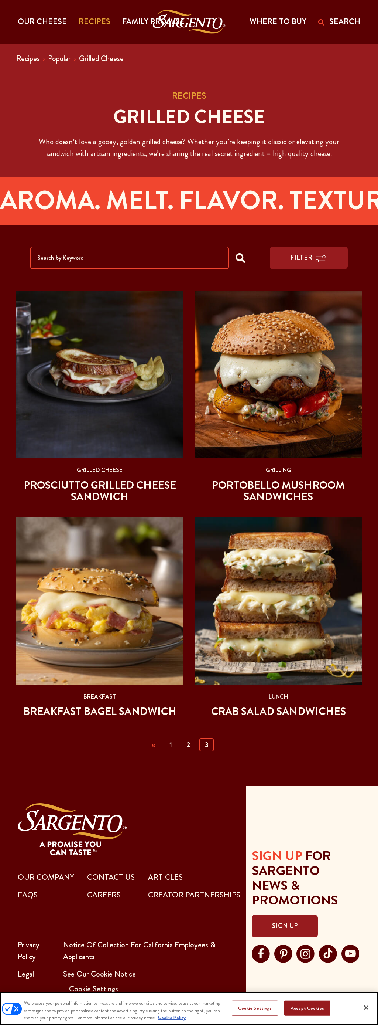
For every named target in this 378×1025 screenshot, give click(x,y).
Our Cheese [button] (42, 21)
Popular (59, 58)
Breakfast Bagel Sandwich (99, 711)
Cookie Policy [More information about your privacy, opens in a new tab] (172, 1017)
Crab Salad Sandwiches (278, 711)
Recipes (28, 58)
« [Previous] (153, 744)
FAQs (28, 894)
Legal (26, 974)
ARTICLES (165, 877)
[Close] (366, 1007)
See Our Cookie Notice (99, 974)
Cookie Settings (255, 1007)
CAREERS (104, 894)
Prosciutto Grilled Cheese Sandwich (100, 491)
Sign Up (285, 926)
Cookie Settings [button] (93, 988)
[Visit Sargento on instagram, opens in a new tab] (305, 952)
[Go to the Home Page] (189, 21)
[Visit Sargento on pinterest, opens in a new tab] (283, 952)
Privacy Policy (28, 950)
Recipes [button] (94, 21)
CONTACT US (111, 877)
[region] (189, 1008)
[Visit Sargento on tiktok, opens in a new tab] (328, 952)
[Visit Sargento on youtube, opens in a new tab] (350, 952)
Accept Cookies (307, 1007)
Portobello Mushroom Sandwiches (278, 491)
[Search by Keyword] (129, 258)
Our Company (46, 877)
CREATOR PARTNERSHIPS (194, 894)
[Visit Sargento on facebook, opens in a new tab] (261, 952)
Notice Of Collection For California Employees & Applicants (139, 950)
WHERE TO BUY (278, 21)
